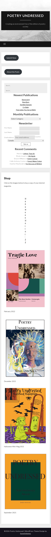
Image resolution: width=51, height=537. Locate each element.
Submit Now (11, 58)
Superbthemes (25, 533)
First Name (8, 128)
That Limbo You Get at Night (26, 110)
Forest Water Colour (35, 161)
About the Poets (13, 72)
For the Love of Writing (34, 164)
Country (38, 137)
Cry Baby (26, 107)
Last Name (8, 132)
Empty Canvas (32, 159)
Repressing (26, 100)
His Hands (31, 156)
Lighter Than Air (29, 154)
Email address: (19, 137)
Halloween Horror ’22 (25, 220)
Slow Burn (25, 102)
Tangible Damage (26, 105)
